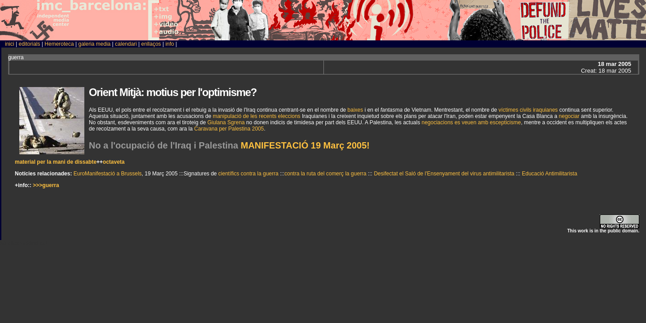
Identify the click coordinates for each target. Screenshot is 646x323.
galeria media (94, 44)
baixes (355, 110)
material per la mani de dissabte (55, 162)
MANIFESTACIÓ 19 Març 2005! (305, 145)
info (170, 44)
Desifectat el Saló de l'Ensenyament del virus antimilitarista (444, 173)
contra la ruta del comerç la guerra (325, 173)
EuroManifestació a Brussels (108, 173)
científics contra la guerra (248, 173)
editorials (29, 44)
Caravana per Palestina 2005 (229, 129)
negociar (569, 116)
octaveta (114, 162)
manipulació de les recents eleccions (256, 116)
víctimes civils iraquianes (528, 110)
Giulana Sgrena (225, 122)
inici (9, 44)
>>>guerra (46, 185)
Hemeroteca (59, 44)
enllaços (151, 44)
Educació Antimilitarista (549, 173)
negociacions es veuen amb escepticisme (471, 122)
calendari (126, 44)
